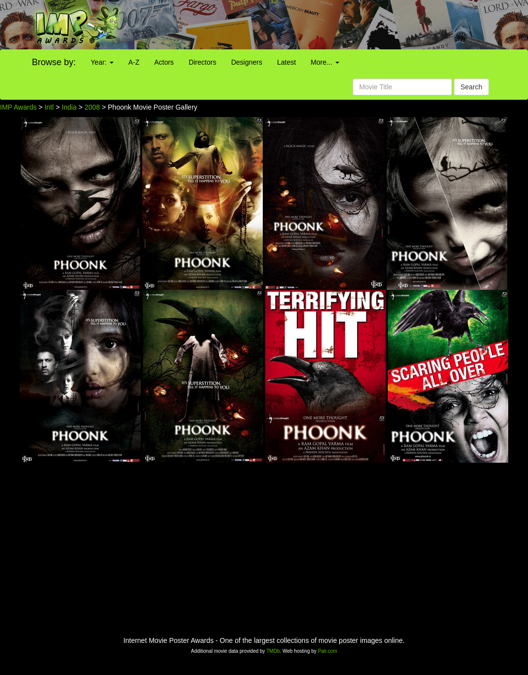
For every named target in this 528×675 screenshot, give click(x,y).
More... (325, 62)
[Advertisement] (330, 24)
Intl (49, 107)
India (69, 107)
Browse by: (54, 62)
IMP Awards (18, 107)
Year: (102, 62)
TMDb (273, 651)
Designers (246, 62)
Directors (202, 62)
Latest (286, 62)
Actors (164, 62)
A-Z (134, 62)
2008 (92, 107)
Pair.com (327, 651)
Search (471, 87)
